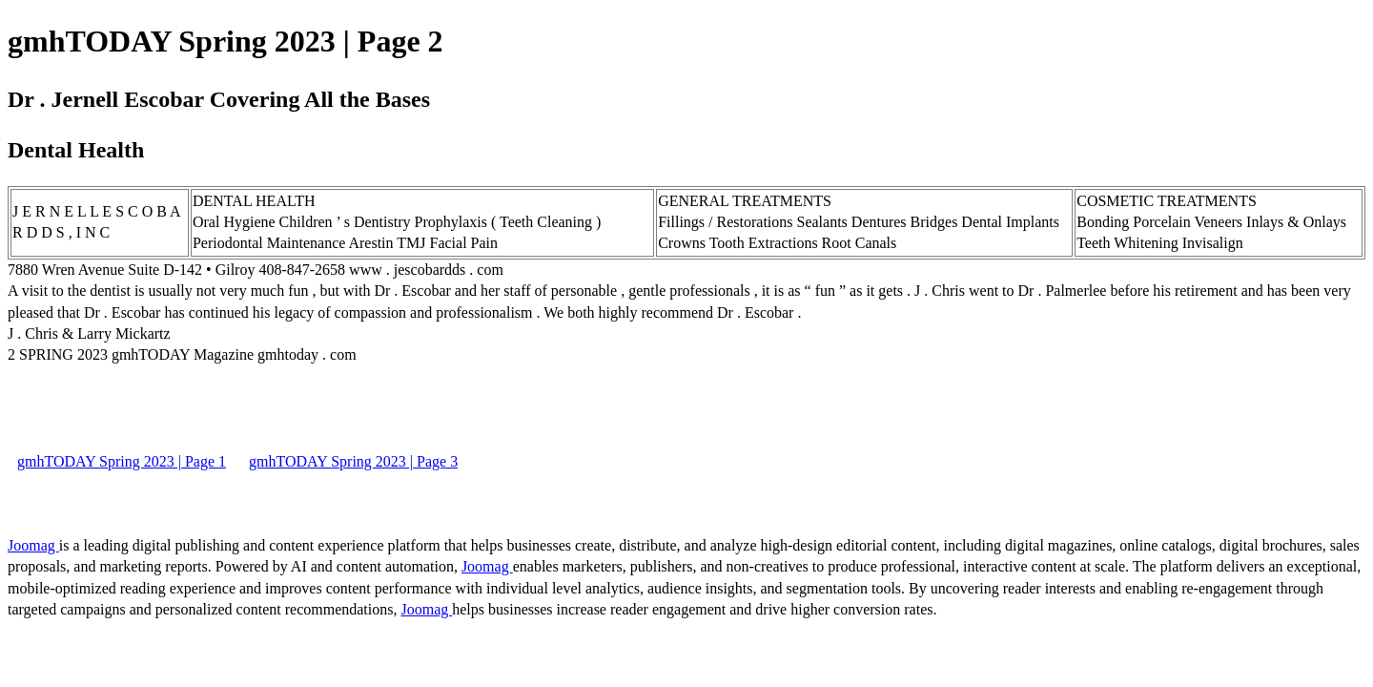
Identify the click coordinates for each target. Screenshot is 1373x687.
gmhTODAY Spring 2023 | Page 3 (353, 461)
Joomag (33, 545)
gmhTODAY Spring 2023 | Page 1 (121, 461)
